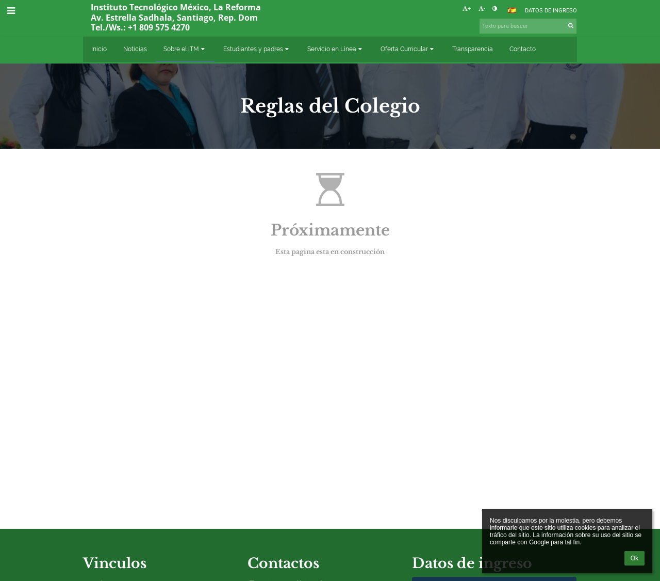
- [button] (481, 8)
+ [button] (467, 8)
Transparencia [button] (472, 49)
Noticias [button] (135, 49)
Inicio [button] (99, 49)
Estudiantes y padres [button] (257, 49)
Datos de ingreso (551, 10)
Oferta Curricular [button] (408, 49)
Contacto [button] (522, 49)
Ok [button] (634, 558)
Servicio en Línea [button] (335, 49)
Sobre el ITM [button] (185, 49)
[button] (512, 10)
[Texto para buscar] (528, 26)
